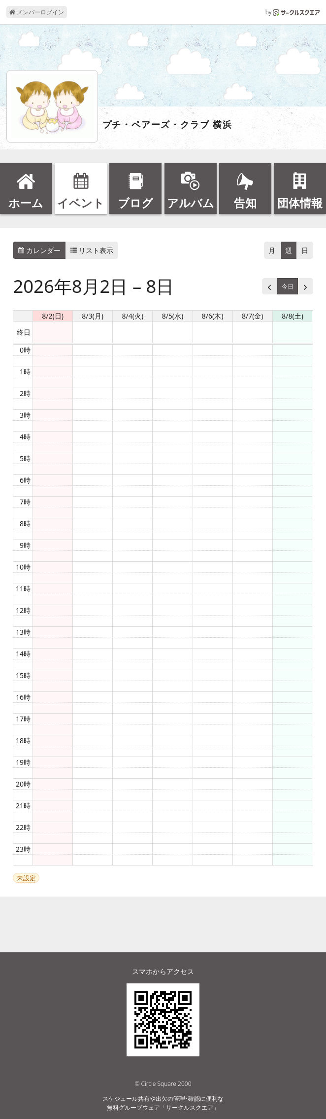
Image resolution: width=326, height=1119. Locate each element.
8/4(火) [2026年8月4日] (133, 316)
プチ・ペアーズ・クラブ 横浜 (167, 124)
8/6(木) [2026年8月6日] (213, 316)
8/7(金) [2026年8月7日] (252, 316)
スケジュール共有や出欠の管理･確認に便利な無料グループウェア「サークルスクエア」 (163, 1103)
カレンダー (39, 250)
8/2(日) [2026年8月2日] (53, 316)
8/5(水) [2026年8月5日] (173, 316)
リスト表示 (92, 250)
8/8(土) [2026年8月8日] (292, 316)
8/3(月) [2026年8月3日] (92, 316)
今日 (287, 286)
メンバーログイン (36, 12)
